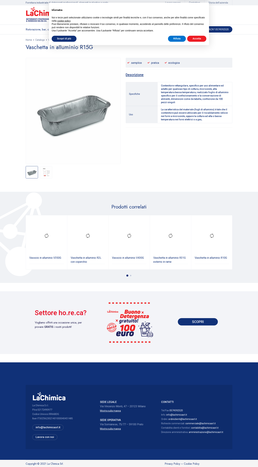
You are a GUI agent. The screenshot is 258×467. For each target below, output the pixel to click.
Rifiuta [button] (177, 457)
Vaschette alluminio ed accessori (65, 40)
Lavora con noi (172, 2)
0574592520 (176, 410)
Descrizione (135, 75)
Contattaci (194, 2)
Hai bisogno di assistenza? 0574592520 (205, 29)
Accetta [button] (196, 457)
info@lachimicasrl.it (176, 414)
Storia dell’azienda (218, 2)
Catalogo (40, 40)
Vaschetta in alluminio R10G (211, 257)
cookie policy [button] (63, 440)
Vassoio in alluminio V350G (45, 257)
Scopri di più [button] (64, 457)
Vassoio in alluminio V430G (128, 257)
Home (29, 40)
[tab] (135, 75)
